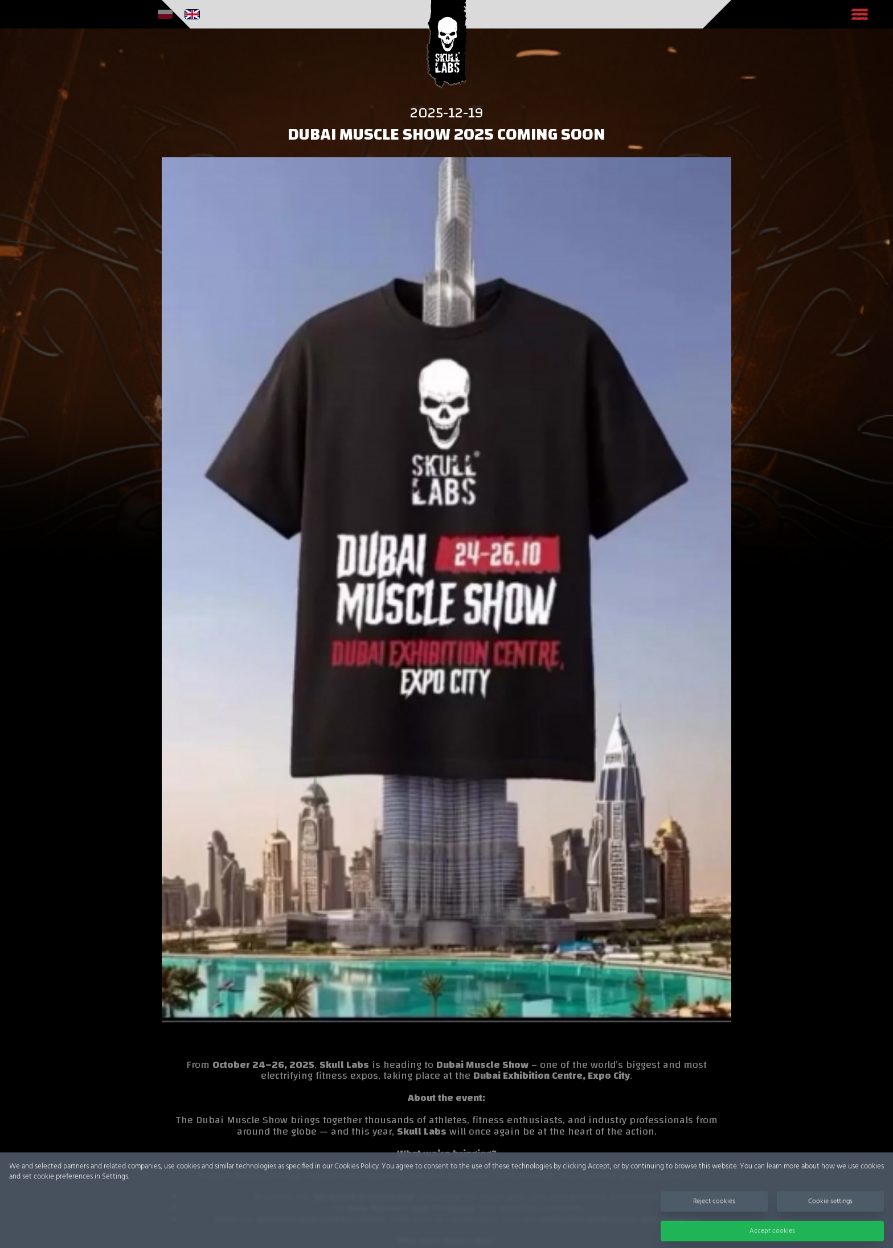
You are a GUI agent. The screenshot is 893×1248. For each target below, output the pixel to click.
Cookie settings (830, 1219)
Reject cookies (714, 1219)
